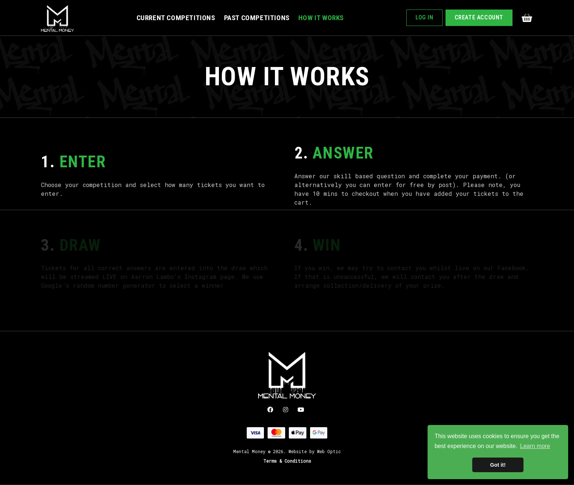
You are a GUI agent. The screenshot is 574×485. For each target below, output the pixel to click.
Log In (424, 17)
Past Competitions (257, 18)
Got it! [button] (498, 465)
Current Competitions (176, 18)
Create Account (479, 17)
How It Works (321, 18)
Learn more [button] (535, 446)
